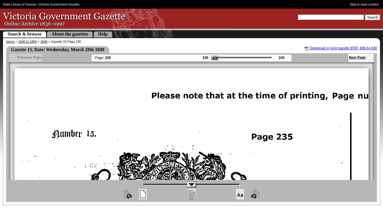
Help (103, 33)
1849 (43, 41)
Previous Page (25, 57)
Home (10, 41)
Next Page (361, 57)
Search (372, 17)
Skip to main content (364, 4)
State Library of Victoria (19, 4)
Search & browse (25, 33)
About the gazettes (69, 33)
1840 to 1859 (27, 41)
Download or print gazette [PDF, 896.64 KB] (343, 48)
